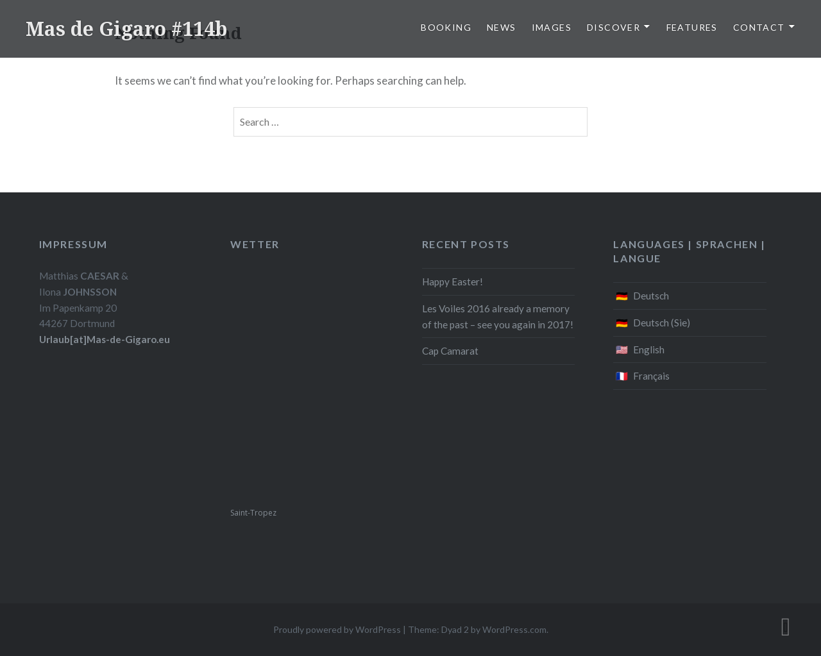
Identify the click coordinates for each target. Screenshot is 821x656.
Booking (446, 27)
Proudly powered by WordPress (337, 629)
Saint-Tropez (253, 512)
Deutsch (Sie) (661, 322)
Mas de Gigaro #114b (126, 28)
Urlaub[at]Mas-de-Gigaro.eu (104, 339)
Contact (759, 27)
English (648, 349)
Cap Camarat (450, 351)
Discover (613, 27)
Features (692, 27)
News (501, 27)
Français (651, 376)
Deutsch (651, 295)
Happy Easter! (452, 281)
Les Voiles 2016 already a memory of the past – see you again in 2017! (497, 316)
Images (551, 27)
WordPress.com (514, 629)
